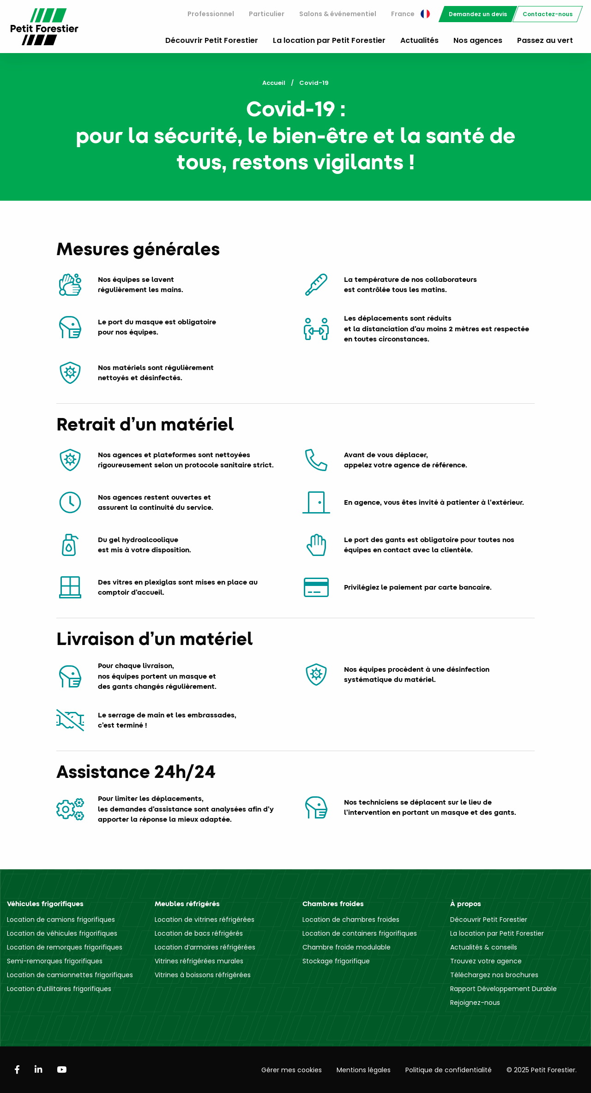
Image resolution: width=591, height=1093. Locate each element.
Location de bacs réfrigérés (199, 933)
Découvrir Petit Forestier (211, 40)
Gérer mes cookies (291, 1070)
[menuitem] (210, 14)
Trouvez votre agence (486, 961)
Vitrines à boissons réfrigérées (203, 975)
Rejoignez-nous (475, 1002)
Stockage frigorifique (336, 961)
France (410, 13)
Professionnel (210, 13)
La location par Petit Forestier (329, 40)
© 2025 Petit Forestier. (542, 1070)
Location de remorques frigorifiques (64, 947)
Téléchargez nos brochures (494, 975)
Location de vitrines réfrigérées (204, 919)
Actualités (419, 40)
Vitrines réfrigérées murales (199, 961)
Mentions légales (364, 1070)
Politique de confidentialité (448, 1070)
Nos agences (477, 40)
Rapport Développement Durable (503, 988)
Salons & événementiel (337, 13)
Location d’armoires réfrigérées (205, 947)
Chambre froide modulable (346, 947)
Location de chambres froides (350, 919)
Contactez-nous (548, 14)
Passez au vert (545, 40)
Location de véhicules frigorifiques (62, 933)
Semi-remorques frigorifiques (55, 961)
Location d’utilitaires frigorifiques (59, 988)
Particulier (266, 13)
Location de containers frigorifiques (359, 933)
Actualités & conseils (483, 947)
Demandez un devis (478, 14)
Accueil (273, 82)
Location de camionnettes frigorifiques (70, 975)
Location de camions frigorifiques (61, 919)
